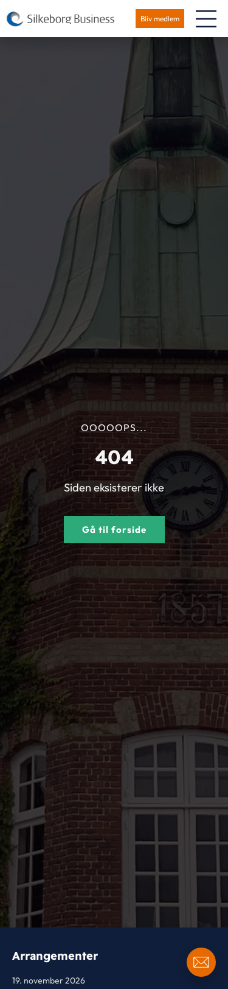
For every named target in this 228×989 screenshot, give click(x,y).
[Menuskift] (206, 18)
